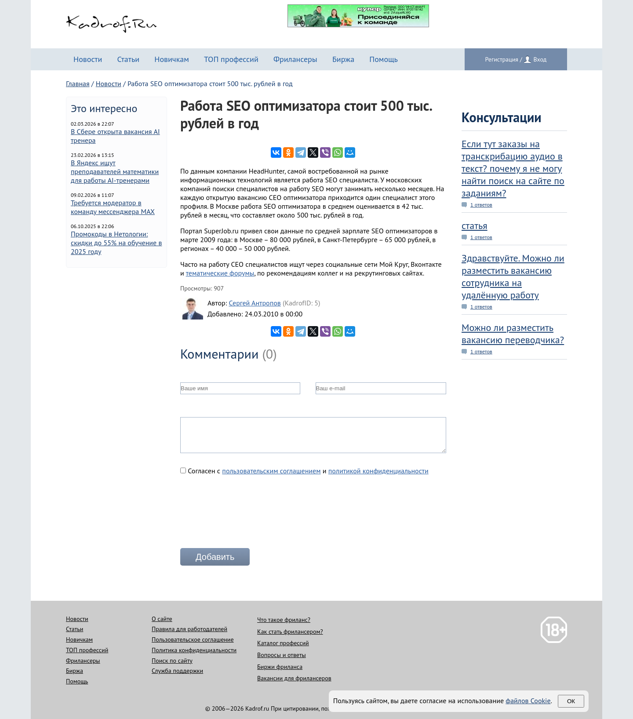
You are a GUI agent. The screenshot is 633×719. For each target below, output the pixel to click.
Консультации (502, 117)
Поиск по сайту (172, 661)
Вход (539, 59)
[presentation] (247, 515)
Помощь (383, 59)
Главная (78, 83)
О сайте (162, 619)
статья (474, 225)
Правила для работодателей (189, 629)
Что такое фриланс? (283, 620)
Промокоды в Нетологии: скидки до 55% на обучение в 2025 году (116, 242)
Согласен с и (304, 470)
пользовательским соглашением (271, 470)
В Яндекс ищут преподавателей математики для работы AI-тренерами (115, 171)
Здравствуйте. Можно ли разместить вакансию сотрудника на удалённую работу (513, 276)
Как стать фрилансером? (290, 631)
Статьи (128, 59)
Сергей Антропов (254, 302)
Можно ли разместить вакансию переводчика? (513, 333)
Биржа (343, 59)
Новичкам (171, 59)
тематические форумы (220, 273)
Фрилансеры (295, 59)
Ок (571, 701)
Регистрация (501, 59)
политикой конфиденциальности (378, 470)
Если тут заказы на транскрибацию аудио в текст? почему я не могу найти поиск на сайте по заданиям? (513, 168)
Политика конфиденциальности (194, 650)
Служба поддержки (177, 671)
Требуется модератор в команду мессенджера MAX (113, 207)
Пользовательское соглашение (193, 639)
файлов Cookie (528, 700)
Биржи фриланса (279, 667)
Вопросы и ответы (281, 655)
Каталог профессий (283, 643)
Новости (87, 59)
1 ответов (481, 204)
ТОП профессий (231, 59)
